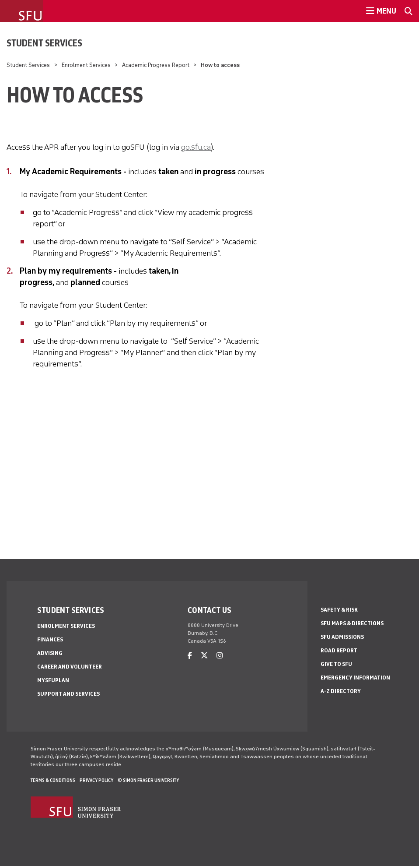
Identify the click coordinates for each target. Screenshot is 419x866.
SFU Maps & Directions (352, 623)
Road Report (339, 650)
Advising (50, 653)
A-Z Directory (341, 691)
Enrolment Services (86, 65)
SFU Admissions (342, 637)
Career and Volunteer (69, 666)
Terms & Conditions (53, 780)
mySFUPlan (53, 680)
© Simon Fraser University (148, 780)
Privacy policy (96, 780)
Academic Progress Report (155, 65)
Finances (50, 639)
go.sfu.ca (196, 147)
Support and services (68, 693)
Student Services (44, 43)
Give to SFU (336, 664)
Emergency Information (355, 677)
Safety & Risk (339, 609)
